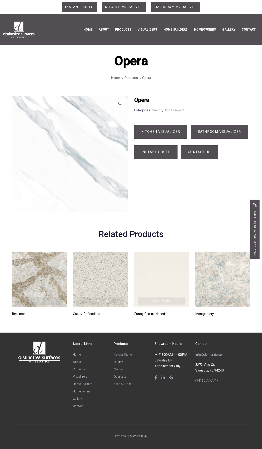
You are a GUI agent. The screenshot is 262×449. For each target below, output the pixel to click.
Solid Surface (123, 384)
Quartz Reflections (86, 314)
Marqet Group (138, 436)
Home (77, 354)
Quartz (118, 362)
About (77, 362)
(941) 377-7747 (206, 380)
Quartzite (120, 376)
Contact (78, 406)
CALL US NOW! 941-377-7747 (255, 228)
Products (79, 369)
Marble (118, 369)
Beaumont (19, 314)
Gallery (77, 398)
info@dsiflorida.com (210, 355)
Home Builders (82, 384)
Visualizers (80, 376)
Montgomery (204, 314)
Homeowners (82, 391)
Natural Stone (123, 354)
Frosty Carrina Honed (149, 314)
